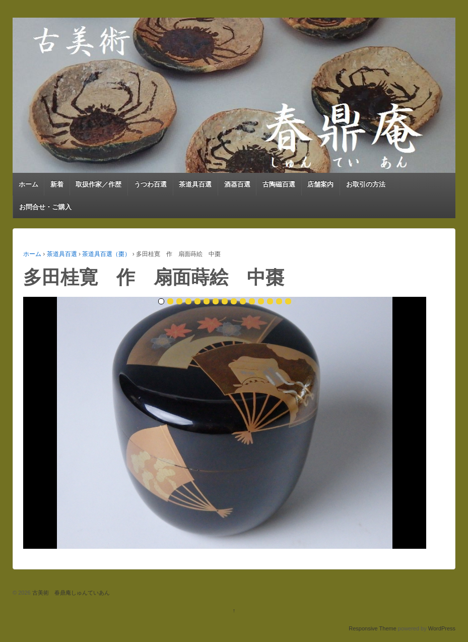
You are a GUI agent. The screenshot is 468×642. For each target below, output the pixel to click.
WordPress (441, 628)
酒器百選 (237, 184)
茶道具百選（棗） (106, 254)
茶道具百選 (195, 184)
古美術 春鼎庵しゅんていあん (70, 593)
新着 (56, 184)
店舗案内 (320, 184)
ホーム (28, 184)
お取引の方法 (365, 184)
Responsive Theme (372, 628)
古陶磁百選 (278, 184)
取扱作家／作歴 (98, 184)
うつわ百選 (150, 184)
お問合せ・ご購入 (45, 207)
